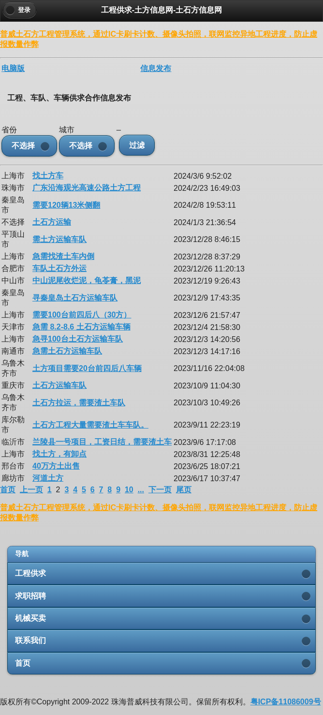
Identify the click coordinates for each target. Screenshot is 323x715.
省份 (9, 130)
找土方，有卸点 (59, 454)
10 (129, 490)
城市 (66, 130)
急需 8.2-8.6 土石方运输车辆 (81, 327)
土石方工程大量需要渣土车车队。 (90, 425)
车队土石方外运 (59, 268)
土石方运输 (51, 222)
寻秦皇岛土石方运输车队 (74, 298)
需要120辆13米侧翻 (66, 205)
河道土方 (47, 478)
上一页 (31, 490)
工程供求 (30, 573)
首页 (7, 490)
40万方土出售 (56, 466)
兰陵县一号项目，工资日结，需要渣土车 (102, 442)
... (141, 490)
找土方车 (47, 176)
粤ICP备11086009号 (285, 702)
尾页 (183, 490)
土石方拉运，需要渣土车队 (78, 403)
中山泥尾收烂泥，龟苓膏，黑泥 (86, 280)
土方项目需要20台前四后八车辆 (87, 368)
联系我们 (30, 640)
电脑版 (13, 68)
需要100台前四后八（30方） (82, 315)
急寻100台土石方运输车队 (77, 339)
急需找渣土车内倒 (63, 256)
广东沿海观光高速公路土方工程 (86, 188)
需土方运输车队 (59, 239)
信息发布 (155, 68)
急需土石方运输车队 (67, 351)
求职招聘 (30, 596)
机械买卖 (30, 618)
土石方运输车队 (59, 385)
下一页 (160, 490)
